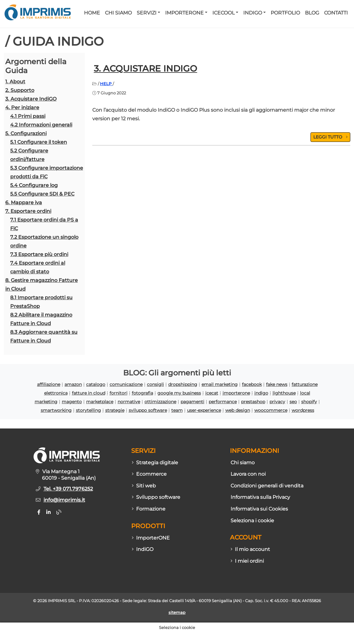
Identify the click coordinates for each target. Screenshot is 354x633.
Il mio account (250, 549)
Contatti (336, 13)
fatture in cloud (88, 393)
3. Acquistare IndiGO (30, 99)
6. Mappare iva (23, 202)
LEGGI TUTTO (330, 137)
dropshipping (182, 384)
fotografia (142, 393)
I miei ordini (247, 561)
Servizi (146, 13)
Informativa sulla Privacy (260, 497)
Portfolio (285, 13)
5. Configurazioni (26, 133)
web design (237, 410)
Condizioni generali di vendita (267, 486)
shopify (309, 401)
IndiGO (252, 13)
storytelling (88, 410)
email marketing (220, 384)
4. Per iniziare (22, 107)
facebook (252, 384)
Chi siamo (118, 13)
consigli (155, 384)
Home (92, 13)
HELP (106, 83)
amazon (73, 384)
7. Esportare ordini (28, 211)
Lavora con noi (248, 474)
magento (72, 401)
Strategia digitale (155, 462)
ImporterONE (184, 13)
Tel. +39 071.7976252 (68, 489)
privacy (277, 401)
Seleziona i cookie (252, 520)
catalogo (95, 384)
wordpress (303, 410)
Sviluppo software (156, 497)
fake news (276, 384)
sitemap (177, 612)
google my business (179, 393)
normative (129, 401)
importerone (236, 393)
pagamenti (192, 401)
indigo (261, 393)
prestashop (253, 401)
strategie (114, 410)
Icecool (223, 13)
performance (223, 401)
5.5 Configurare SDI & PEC (42, 194)
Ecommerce (149, 474)
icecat (211, 393)
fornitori (118, 393)
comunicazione (126, 384)
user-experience (204, 410)
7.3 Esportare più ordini (39, 254)
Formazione (148, 509)
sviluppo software (148, 410)
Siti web (144, 486)
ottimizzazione (160, 401)
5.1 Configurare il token (38, 142)
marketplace (99, 401)
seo (293, 401)
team (177, 410)
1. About (15, 82)
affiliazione (48, 384)
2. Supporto (19, 90)
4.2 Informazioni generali (41, 125)
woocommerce (270, 410)
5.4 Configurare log (34, 185)
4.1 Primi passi (27, 116)
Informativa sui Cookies (259, 509)
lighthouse (284, 393)
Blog (312, 13)
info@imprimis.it (64, 500)
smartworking (56, 410)
